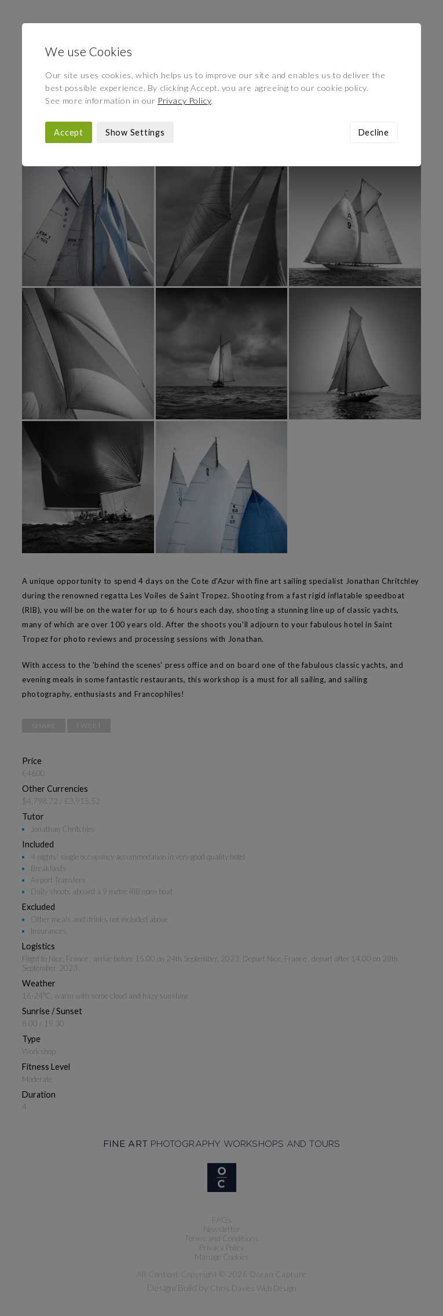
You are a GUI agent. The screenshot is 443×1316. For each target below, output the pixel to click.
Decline (373, 132)
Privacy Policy (184, 100)
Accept (68, 132)
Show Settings (135, 132)
